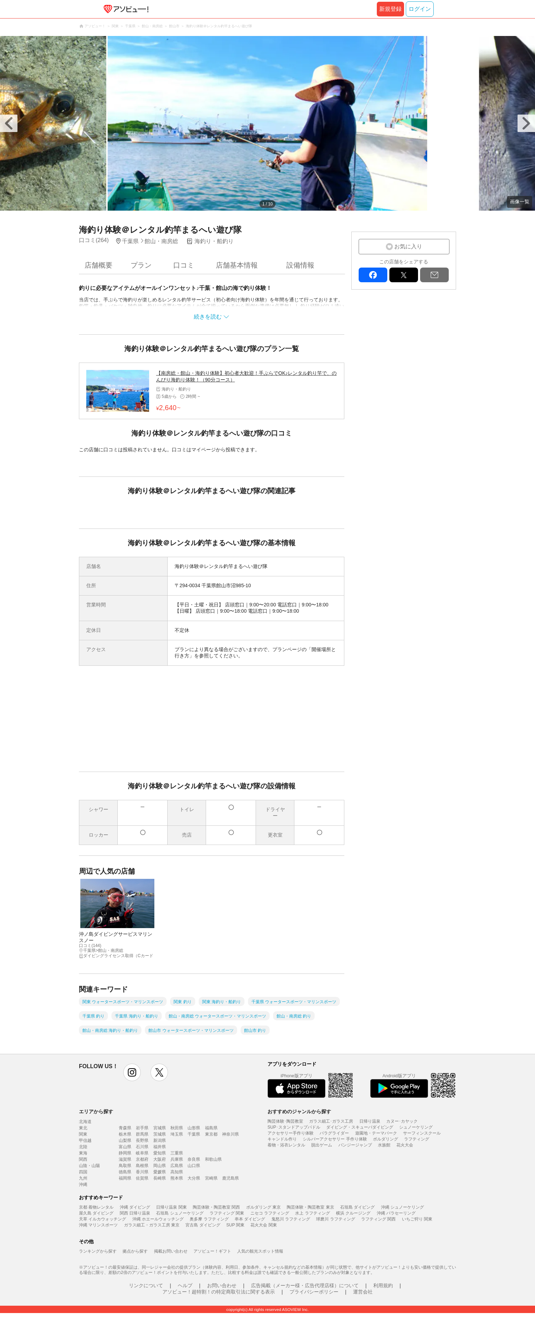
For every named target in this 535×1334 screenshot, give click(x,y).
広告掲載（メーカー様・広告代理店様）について (305, 1285)
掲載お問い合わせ (171, 1251)
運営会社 (363, 1292)
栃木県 (125, 1134)
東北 (83, 1127)
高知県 (176, 1171)
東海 (83, 1153)
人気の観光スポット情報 (260, 1251)
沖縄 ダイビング (135, 1207)
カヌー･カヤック (402, 1121)
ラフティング (416, 1139)
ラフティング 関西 (378, 1219)
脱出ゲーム (321, 1145)
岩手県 (142, 1127)
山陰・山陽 (89, 1165)
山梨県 (125, 1140)
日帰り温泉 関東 (171, 1207)
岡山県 (159, 1165)
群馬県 (142, 1134)
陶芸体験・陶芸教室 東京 (310, 1207)
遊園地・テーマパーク (376, 1133)
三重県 (176, 1153)
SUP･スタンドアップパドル (294, 1127)
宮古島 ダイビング (202, 1225)
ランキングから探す (98, 1251)
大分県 (194, 1178)
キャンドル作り (282, 1139)
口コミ (183, 265)
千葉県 (194, 1134)
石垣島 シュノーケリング (179, 1213)
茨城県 (159, 1134)
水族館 (384, 1145)
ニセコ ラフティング (269, 1213)
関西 (83, 1159)
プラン (141, 265)
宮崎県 (211, 1178)
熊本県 (176, 1178)
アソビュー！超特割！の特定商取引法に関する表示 (218, 1292)
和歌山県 (213, 1159)
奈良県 (194, 1159)
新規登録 (390, 9)
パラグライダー (334, 1133)
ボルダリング (385, 1139)
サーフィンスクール (422, 1133)
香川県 (142, 1171)
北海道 (85, 1121)
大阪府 (159, 1159)
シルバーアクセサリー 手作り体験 (335, 1139)
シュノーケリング (416, 1127)
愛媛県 (159, 1171)
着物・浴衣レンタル (286, 1145)
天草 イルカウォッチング (102, 1219)
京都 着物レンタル (96, 1207)
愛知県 (159, 1153)
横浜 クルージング (353, 1213)
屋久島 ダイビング (96, 1213)
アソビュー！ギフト (212, 1251)
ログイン (420, 9)
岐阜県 (142, 1153)
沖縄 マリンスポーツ (98, 1225)
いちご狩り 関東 (417, 1219)
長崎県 (159, 1178)
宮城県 (159, 1127)
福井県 (159, 1146)
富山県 (125, 1146)
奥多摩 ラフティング (209, 1219)
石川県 (142, 1146)
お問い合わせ (221, 1285)
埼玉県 (176, 1134)
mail (434, 275)
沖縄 (83, 1184)
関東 (83, 1134)
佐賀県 (142, 1178)
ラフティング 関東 (227, 1213)
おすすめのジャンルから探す (299, 1111)
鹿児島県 (230, 1178)
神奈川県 (230, 1134)
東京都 (211, 1134)
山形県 (194, 1127)
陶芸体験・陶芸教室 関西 (216, 1207)
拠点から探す (135, 1251)
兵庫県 (176, 1159)
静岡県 (125, 1153)
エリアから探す (96, 1111)
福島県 (211, 1127)
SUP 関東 (235, 1225)
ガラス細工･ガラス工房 (331, 1121)
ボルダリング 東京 (263, 1207)
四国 (83, 1171)
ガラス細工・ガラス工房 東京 (151, 1225)
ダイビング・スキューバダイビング (359, 1127)
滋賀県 (125, 1159)
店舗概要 (98, 265)
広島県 (176, 1165)
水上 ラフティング (312, 1213)
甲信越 (85, 1140)
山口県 (194, 1165)
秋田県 (176, 1127)
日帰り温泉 (369, 1121)
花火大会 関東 (263, 1225)
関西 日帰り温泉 (135, 1213)
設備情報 (300, 265)
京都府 (142, 1159)
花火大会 (404, 1145)
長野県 (142, 1140)
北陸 (83, 1146)
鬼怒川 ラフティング (290, 1219)
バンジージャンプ (355, 1145)
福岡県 (125, 1178)
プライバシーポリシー (314, 1292)
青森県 (125, 1127)
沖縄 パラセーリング (396, 1213)
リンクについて (146, 1285)
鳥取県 (125, 1165)
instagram (132, 1072)
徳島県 (125, 1171)
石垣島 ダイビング (357, 1207)
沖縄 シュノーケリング (402, 1207)
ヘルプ (185, 1285)
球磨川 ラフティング (335, 1219)
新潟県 (159, 1140)
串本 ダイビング (250, 1219)
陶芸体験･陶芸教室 (285, 1121)
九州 (83, 1178)
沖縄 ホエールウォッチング (158, 1219)
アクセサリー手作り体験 (291, 1133)
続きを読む (208, 317)
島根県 (142, 1165)
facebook (373, 275)
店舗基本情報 (237, 265)
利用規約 (383, 1285)
